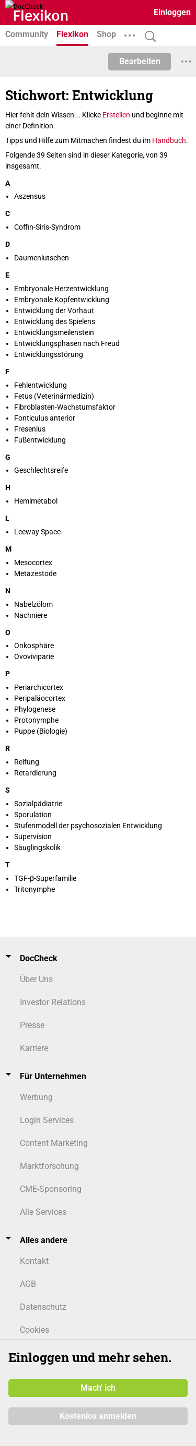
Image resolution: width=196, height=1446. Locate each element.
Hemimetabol (35, 501)
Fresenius (29, 429)
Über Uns (36, 979)
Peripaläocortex (39, 698)
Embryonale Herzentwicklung (61, 288)
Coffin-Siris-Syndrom (47, 227)
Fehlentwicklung (40, 385)
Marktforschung (49, 1166)
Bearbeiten (139, 61)
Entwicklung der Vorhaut (54, 310)
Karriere (34, 1048)
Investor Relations (53, 1002)
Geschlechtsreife (41, 470)
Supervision (33, 836)
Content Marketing (54, 1143)
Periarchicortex (38, 687)
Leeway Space (37, 532)
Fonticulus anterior (44, 418)
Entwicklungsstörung (48, 354)
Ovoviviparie (34, 656)
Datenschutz (43, 1307)
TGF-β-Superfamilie (45, 878)
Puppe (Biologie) (40, 731)
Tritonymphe (34, 889)
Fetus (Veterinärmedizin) (54, 396)
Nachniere (30, 615)
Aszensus (29, 196)
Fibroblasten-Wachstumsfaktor (65, 407)
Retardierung (35, 773)
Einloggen (172, 12)
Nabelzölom (33, 604)
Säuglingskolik (37, 847)
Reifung (26, 762)
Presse (32, 1025)
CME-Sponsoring (51, 1189)
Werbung (36, 1097)
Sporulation (33, 814)
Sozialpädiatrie (38, 803)
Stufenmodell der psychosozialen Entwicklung (88, 825)
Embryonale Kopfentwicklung (61, 299)
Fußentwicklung (40, 440)
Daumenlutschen (41, 258)
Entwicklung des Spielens (54, 321)
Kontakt (34, 1261)
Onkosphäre (34, 645)
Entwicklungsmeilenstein (54, 332)
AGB (28, 1284)
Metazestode (35, 573)
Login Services (47, 1120)
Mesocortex (33, 562)
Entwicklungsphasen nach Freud (67, 343)
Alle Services (43, 1212)
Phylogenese (34, 709)
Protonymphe (36, 720)
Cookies (34, 1330)
